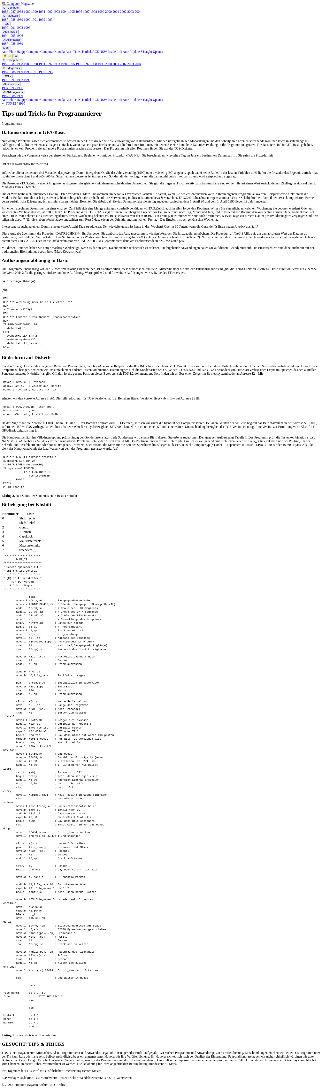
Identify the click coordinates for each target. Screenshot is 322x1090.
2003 (131, 11)
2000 (109, 11)
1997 (86, 11)
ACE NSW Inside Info (107, 51)
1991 (42, 11)
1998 (94, 11)
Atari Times (74, 51)
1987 (12, 11)
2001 (116, 11)
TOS (6, 23)
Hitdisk (87, 51)
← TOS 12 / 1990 (13, 103)
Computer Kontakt (53, 51)
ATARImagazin (12, 39)
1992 (49, 11)
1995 (72, 11)
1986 (5, 11)
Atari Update (131, 51)
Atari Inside (10, 31)
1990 (35, 11)
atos (160, 51)
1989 (27, 11)
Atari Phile (9, 51)
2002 (123, 11)
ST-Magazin (10, 15)
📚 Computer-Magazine (18, 3)
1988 (20, 11)
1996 (79, 11)
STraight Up (149, 51)
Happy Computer (28, 51)
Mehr (6, 47)
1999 (101, 11)
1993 (57, 11)
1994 (64, 11)
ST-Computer (11, 7)
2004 (138, 11)
